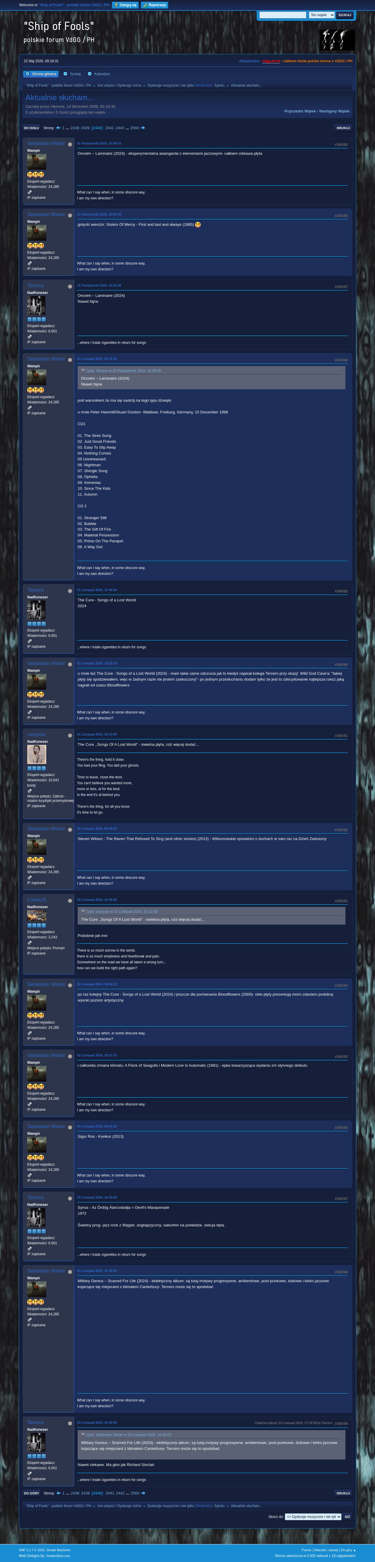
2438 (74, 128)
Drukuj (343, 128)
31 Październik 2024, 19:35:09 (99, 285)
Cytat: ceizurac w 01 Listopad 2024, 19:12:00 (121, 912)
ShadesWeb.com (58, 1556)
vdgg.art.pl (271, 61)
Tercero (35, 285)
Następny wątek (334, 111)
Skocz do (275, 1517)
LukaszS (36, 900)
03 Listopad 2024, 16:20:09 (97, 1197)
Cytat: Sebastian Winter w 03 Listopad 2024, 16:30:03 (128, 1435)
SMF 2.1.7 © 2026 (32, 1550)
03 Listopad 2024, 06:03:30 (97, 1126)
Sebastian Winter (46, 143)
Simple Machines (58, 1550)
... (68, 128)
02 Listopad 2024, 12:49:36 (97, 899)
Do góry (31, 1493)
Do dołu (31, 128)
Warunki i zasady (326, 1550)
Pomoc (307, 1550)
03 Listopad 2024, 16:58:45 (97, 1422)
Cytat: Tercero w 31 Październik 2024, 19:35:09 (123, 371)
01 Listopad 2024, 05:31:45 (97, 359)
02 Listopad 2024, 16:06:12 (97, 984)
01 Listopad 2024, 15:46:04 (97, 590)
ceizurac (36, 734)
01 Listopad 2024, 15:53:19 (97, 663)
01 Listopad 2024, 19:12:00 (97, 734)
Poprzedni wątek (300, 111)
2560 (134, 128)
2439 (85, 128)
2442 (120, 128)
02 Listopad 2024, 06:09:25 (97, 828)
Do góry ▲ (348, 1550)
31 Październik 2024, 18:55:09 (99, 214)
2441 (109, 128)
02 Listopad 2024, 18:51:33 (97, 1055)
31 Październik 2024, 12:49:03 (99, 143)
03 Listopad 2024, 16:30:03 (97, 1271)
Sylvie (219, 85)
